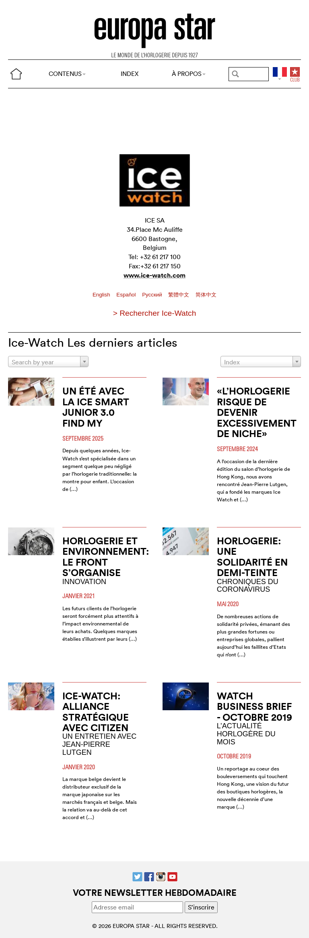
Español (126, 295)
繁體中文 (179, 295)
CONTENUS (67, 74)
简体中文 (206, 295)
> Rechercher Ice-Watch (154, 313)
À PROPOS (189, 74)
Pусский (152, 295)
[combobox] (48, 361)
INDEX (129, 74)
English (102, 295)
